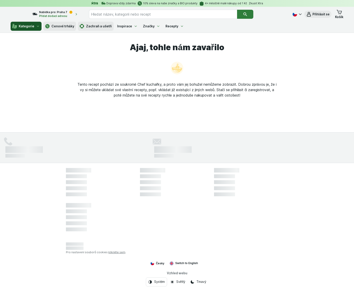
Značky (151, 26)
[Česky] (297, 14)
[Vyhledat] (253, 14)
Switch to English (184, 263)
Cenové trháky (59, 26)
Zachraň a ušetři (96, 26)
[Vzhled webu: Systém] (156, 281)
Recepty (174, 26)
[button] (317, 14)
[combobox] (171, 14)
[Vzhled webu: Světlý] (177, 281)
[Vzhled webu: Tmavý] (198, 281)
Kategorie (26, 26)
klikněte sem (116, 252)
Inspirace (127, 26)
